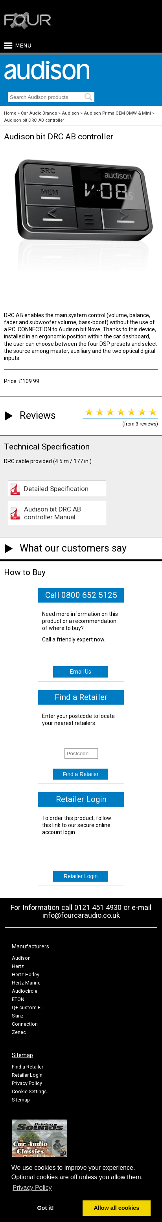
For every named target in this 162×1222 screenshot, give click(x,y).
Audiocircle (24, 991)
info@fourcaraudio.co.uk (81, 915)
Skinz (18, 1016)
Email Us (80, 672)
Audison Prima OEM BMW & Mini (117, 113)
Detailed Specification (56, 489)
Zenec (19, 1032)
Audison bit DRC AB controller (34, 120)
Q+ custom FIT (28, 1007)
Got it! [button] (45, 1208)
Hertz (18, 966)
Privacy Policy (27, 1083)
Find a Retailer (27, 1067)
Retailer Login (27, 1075)
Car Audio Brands (39, 113)
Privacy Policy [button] (32, 1187)
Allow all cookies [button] (116, 1208)
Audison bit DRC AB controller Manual (52, 513)
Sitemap (21, 1100)
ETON (18, 999)
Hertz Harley (25, 974)
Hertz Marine (26, 983)
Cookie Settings (29, 1091)
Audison (70, 113)
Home (10, 113)
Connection (25, 1024)
